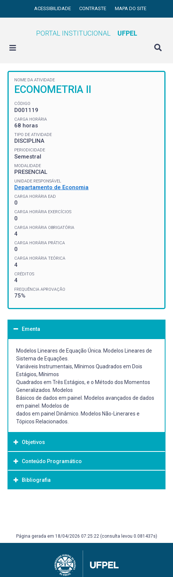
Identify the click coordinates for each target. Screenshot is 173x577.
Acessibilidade (53, 8)
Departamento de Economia (51, 187)
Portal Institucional (86, 33)
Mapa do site (130, 8)
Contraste (93, 8)
